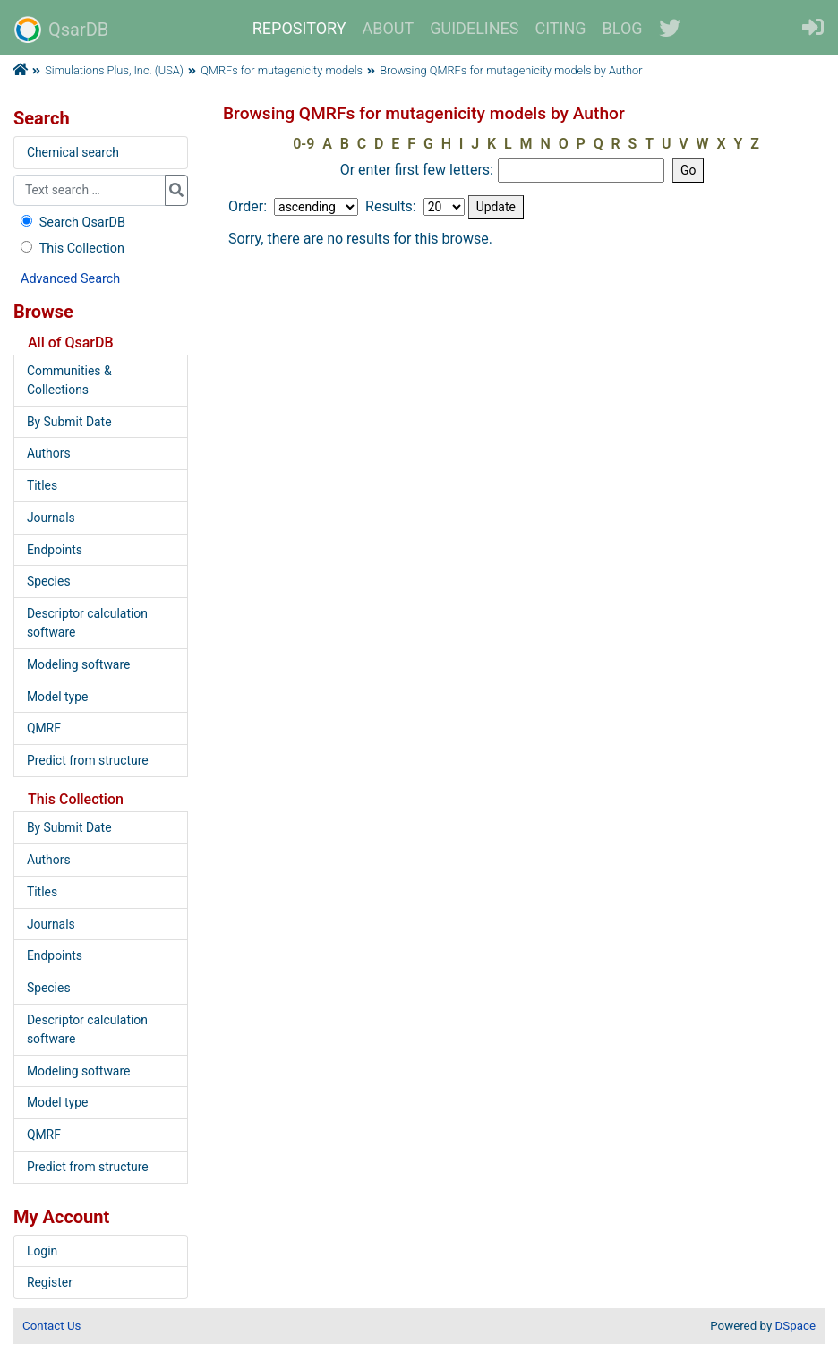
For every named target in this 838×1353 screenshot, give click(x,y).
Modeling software (78, 664)
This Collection (70, 248)
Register (50, 1282)
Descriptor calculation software (87, 622)
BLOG (623, 28)
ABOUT (389, 28)
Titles (42, 485)
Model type (57, 696)
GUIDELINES (474, 28)
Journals (51, 517)
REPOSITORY (299, 28)
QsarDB (61, 29)
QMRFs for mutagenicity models (282, 70)
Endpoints (54, 550)
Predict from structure (88, 760)
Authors (49, 453)
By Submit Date (69, 422)
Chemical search (73, 152)
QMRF (44, 728)
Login (42, 1251)
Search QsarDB (71, 222)
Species (49, 581)
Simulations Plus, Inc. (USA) (114, 70)
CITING (560, 28)
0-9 (303, 143)
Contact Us (51, 1325)
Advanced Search (70, 279)
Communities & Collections (69, 380)
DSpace (795, 1325)
